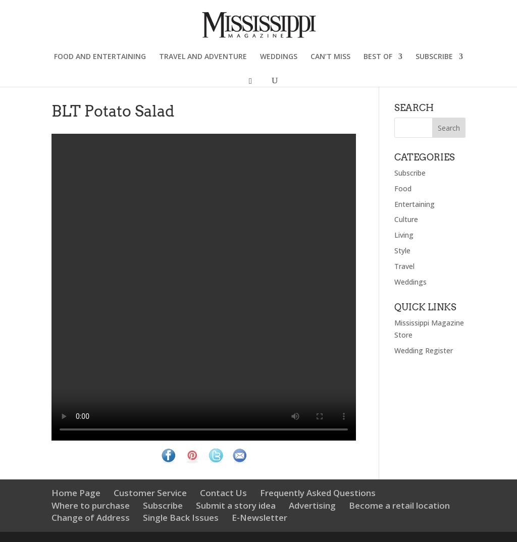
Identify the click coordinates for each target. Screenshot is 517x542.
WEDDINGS (278, 57)
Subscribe (410, 173)
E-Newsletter (259, 517)
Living (403, 235)
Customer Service (150, 493)
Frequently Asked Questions (318, 493)
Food (402, 188)
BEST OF (378, 57)
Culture (406, 219)
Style (402, 250)
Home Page (75, 493)
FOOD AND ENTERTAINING (100, 57)
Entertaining (414, 204)
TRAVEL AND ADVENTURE (203, 57)
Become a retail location (399, 505)
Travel (404, 266)
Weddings (410, 282)
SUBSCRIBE (434, 57)
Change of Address (90, 517)
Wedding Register (423, 350)
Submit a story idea (236, 505)
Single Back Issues (181, 517)
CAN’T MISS (330, 57)
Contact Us (223, 493)
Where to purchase (90, 505)
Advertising (312, 505)
